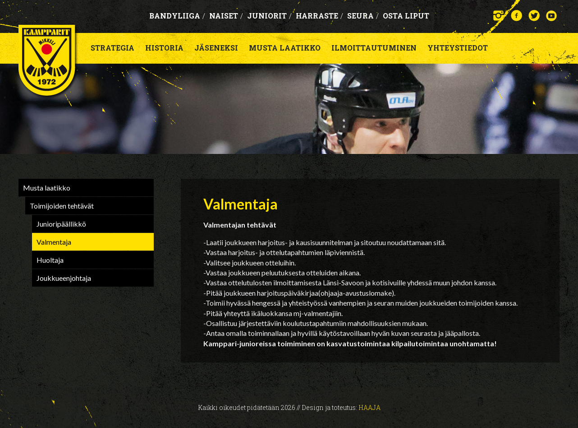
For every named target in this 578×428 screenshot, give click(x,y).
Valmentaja (54, 241)
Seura (363, 15)
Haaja (369, 407)
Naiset (226, 15)
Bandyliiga (177, 15)
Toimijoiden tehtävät (62, 205)
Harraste (319, 15)
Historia (164, 47)
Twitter (534, 15)
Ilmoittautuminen (374, 47)
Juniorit (269, 15)
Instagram (499, 15)
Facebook (516, 15)
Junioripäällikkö (61, 223)
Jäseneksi (216, 47)
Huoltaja (50, 260)
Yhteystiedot (457, 47)
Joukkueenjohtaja (64, 278)
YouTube (551, 15)
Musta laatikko (285, 47)
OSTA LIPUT (406, 15)
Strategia (112, 47)
